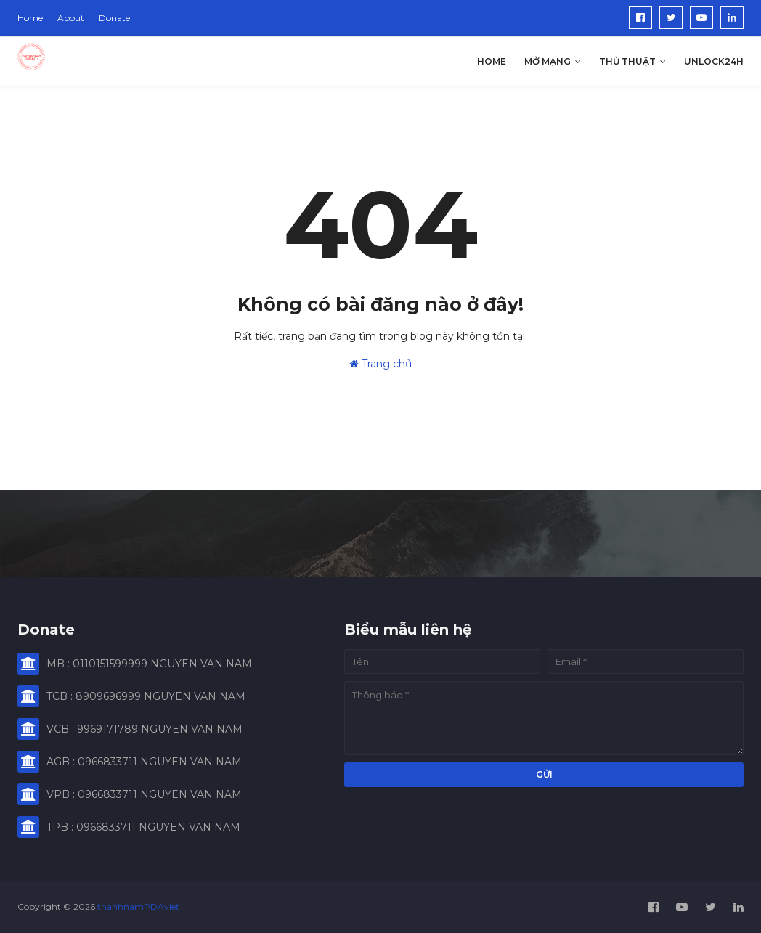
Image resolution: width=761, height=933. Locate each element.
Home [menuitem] (491, 61)
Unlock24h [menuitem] (714, 61)
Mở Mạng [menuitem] (547, 61)
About (70, 17)
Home (30, 17)
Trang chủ (380, 363)
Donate (114, 17)
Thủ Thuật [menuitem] (627, 61)
